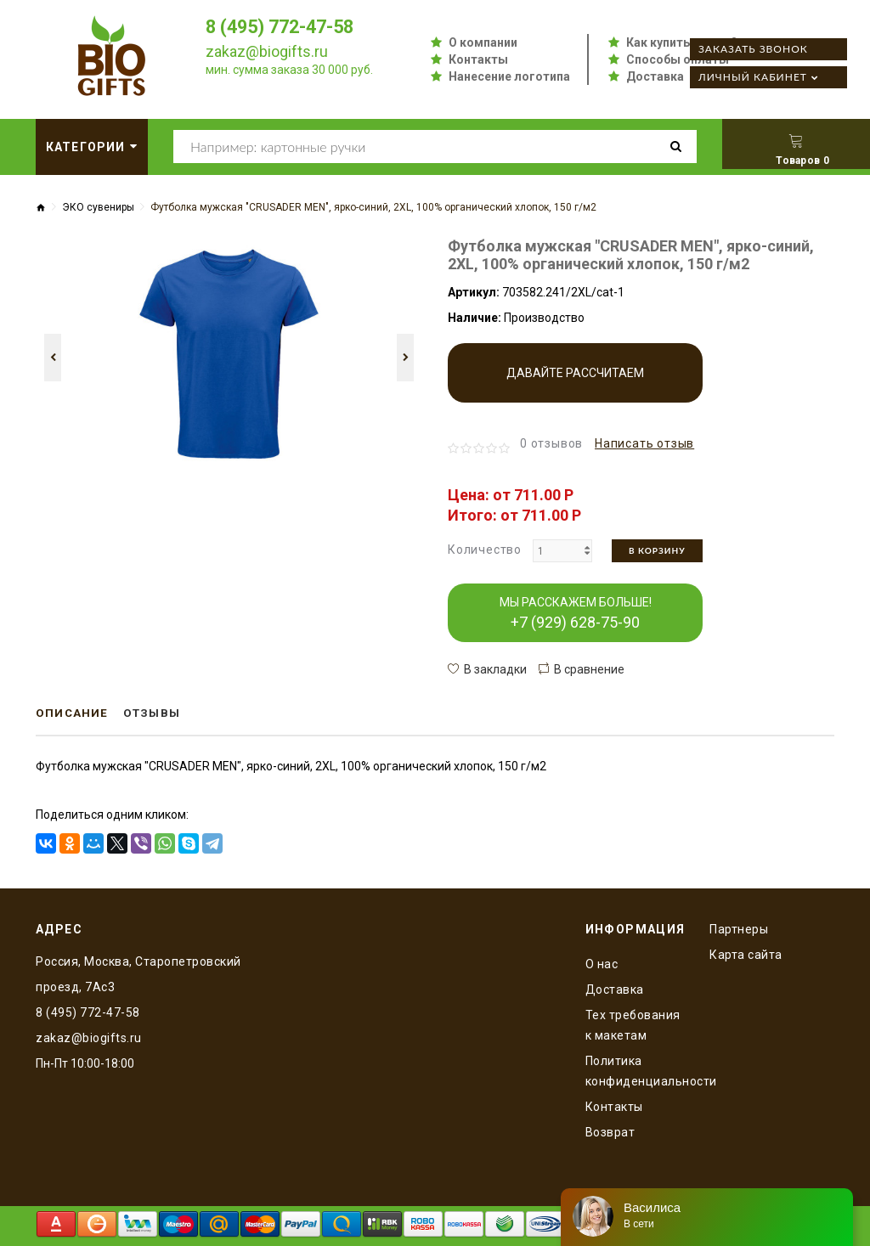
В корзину (657, 550)
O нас (602, 963)
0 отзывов (551, 443)
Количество (485, 549)
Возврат (610, 1131)
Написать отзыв (644, 443)
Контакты (478, 59)
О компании (483, 42)
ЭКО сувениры (98, 207)
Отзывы (156, 713)
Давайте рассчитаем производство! (575, 384)
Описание (73, 713)
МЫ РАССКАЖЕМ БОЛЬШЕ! (576, 613)
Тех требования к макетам (633, 1024)
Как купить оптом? (681, 42)
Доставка (655, 76)
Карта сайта (745, 954)
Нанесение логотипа (509, 76)
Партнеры (738, 928)
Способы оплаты (677, 59)
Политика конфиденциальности (635, 1070)
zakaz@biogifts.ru (267, 51)
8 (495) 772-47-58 (284, 26)
